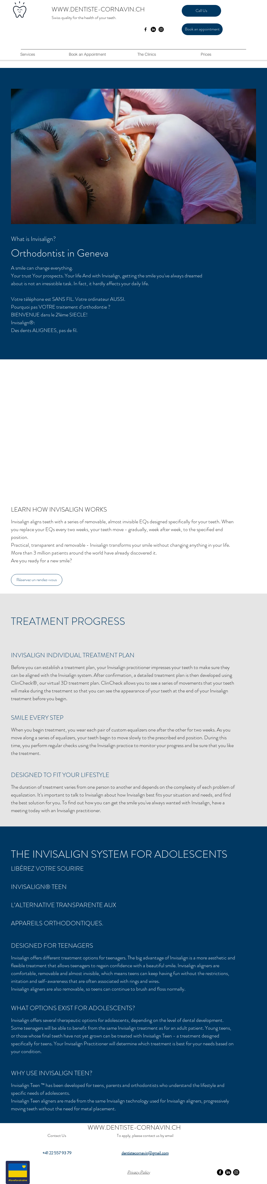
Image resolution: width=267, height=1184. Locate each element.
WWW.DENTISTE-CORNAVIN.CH (98, 9)
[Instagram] (161, 29)
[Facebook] (220, 1172)
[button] (146, 54)
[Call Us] (201, 11)
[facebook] (145, 29)
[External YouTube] (133, 437)
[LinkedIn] (153, 29)
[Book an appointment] (202, 29)
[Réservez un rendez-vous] (36, 580)
